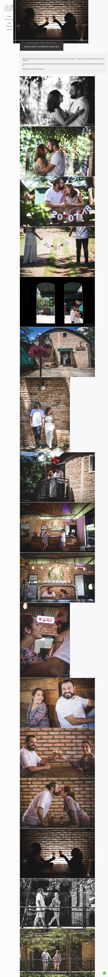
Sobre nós (9, 26)
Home (9, 16)
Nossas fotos (9, 19)
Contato (9, 29)
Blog (9, 23)
